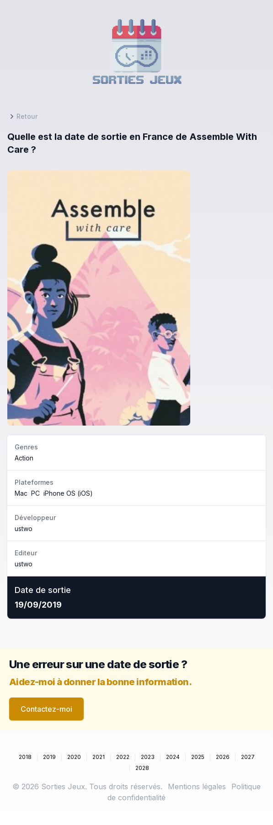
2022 (122, 756)
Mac (21, 493)
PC (35, 493)
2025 (197, 756)
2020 (74, 756)
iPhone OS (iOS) (68, 493)
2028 (142, 767)
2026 (223, 756)
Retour (22, 116)
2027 (248, 756)
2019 (49, 756)
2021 (98, 756)
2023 (148, 756)
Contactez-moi (46, 709)
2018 (25, 756)
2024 (173, 756)
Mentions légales (197, 786)
